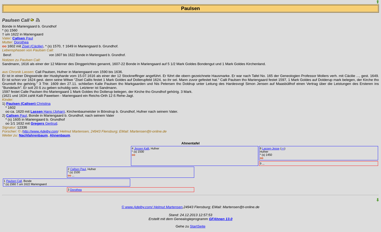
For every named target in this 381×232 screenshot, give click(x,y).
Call (14, 181)
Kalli (141, 148)
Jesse (270, 148)
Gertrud (44, 123)
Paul (22, 38)
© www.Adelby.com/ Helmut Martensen (152, 207)
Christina (28, 104)
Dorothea (21, 42)
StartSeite (198, 226)
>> (282, 148)
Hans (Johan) (47, 111)
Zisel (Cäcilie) (32, 46)
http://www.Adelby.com (40, 131)
